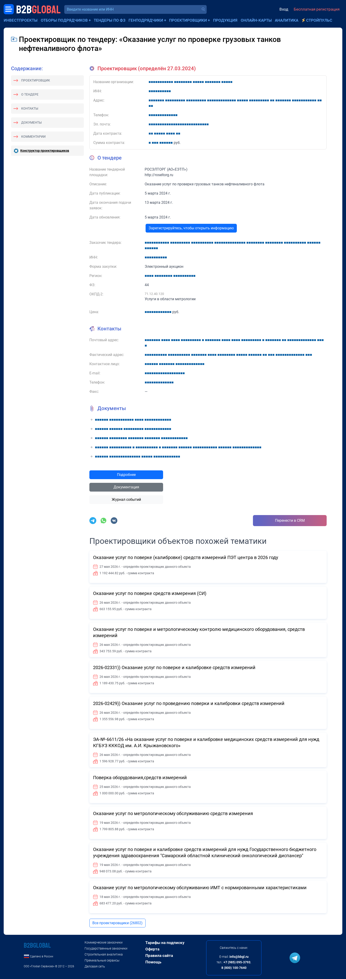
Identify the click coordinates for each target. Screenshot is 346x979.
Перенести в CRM (290, 520)
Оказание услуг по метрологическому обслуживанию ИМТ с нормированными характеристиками (200, 887)
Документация (126, 487)
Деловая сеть (95, 966)
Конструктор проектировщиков (44, 150)
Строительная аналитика (104, 954)
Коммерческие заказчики (104, 942)
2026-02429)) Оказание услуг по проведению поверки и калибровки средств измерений (188, 703)
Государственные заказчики (106, 948)
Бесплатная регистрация (317, 9)
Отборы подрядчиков (64, 20)
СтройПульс (319, 20)
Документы (31, 122)
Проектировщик (35, 80)
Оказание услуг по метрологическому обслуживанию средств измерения (173, 813)
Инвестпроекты (21, 20)
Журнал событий (126, 499)
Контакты (29, 108)
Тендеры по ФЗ (109, 20)
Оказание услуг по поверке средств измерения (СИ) (149, 593)
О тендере (29, 94)
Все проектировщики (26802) (117, 923)
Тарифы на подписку (165, 942)
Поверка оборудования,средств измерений (140, 777)
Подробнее (126, 474)
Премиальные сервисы (102, 960)
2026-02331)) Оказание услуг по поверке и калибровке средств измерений (174, 667)
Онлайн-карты (256, 20)
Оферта (152, 949)
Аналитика (286, 20)
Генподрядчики (146, 20)
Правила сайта (159, 955)
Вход (283, 9)
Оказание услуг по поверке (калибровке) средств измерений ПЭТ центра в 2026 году (185, 557)
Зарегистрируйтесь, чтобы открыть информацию (191, 228)
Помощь (153, 962)
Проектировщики (188, 20)
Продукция (225, 20)
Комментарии (33, 136)
